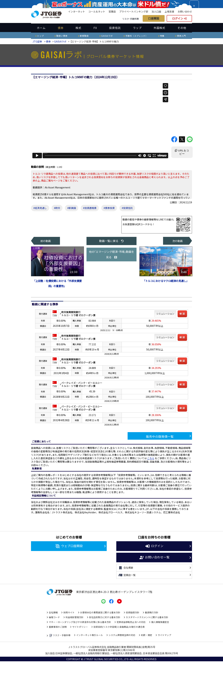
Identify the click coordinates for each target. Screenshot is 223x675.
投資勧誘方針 (132, 612)
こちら (150, 458)
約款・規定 (146, 635)
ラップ (137, 28)
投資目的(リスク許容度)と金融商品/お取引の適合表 (119, 626)
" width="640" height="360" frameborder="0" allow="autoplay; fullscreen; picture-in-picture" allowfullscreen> (100, 121)
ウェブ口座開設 (69, 546)
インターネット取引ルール (89, 635)
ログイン (179, 18)
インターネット (76, 11)
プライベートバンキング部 (133, 11)
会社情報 (53, 612)
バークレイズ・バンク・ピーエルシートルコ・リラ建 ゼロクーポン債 (81, 384)
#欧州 (57, 208)
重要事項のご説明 (58, 626)
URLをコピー (182, 152)
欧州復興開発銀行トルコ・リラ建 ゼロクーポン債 (78, 313)
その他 (181, 28)
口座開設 (153, 18)
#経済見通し (40, 208)
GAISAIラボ (60, 41)
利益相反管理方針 (74, 617)
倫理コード (54, 617)
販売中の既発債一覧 (160, 436)
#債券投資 (109, 208)
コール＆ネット (96, 11)
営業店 (112, 11)
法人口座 (156, 11)
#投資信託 (127, 208)
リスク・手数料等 (60, 635)
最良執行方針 (151, 612)
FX (95, 28)
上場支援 (169, 11)
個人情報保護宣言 (160, 622)
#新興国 (71, 208)
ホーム (41, 28)
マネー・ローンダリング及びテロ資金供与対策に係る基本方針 (80, 622)
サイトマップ (164, 635)
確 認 (182, 313)
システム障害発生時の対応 (122, 635)
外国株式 (159, 28)
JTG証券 (37, 41)
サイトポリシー (80, 626)
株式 (78, 28)
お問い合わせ (185, 11)
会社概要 (125, 568)
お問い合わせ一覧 (154, 557)
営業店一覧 (126, 575)
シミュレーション (165, 313)
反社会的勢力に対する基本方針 (104, 617)
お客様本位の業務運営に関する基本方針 (100, 612)
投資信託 (115, 28)
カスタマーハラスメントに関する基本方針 (147, 617)
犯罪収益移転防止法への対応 (131, 622)
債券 (61, 28)
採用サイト (69, 612)
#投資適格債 (89, 208)
